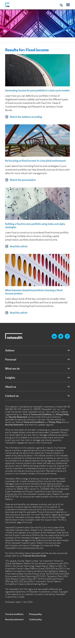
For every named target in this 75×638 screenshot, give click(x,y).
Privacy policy (35, 614)
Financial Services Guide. (35, 556)
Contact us (12, 395)
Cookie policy (35, 619)
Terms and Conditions (41, 414)
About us (10, 386)
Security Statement (18, 417)
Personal (10, 359)
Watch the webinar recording (26, 116)
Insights (10, 377)
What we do (12, 368)
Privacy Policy (62, 414)
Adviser (10, 350)
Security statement (14, 619)
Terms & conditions (14, 614)
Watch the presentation (23, 180)
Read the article (18, 246)
